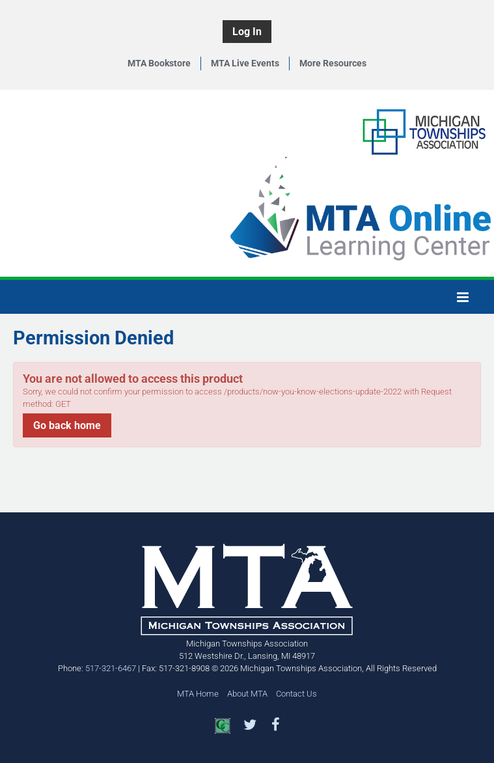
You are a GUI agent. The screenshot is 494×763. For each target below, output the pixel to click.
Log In (247, 31)
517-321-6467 (110, 668)
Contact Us (296, 694)
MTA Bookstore (159, 63)
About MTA (247, 694)
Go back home (67, 425)
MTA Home (198, 694)
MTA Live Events (245, 63)
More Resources (332, 63)
